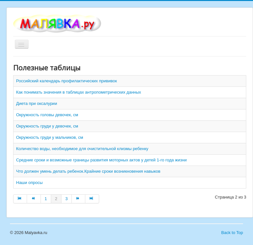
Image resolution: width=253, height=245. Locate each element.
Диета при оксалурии (36, 103)
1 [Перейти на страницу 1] (46, 198)
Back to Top (232, 232)
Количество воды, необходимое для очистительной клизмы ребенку (82, 148)
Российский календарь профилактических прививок (66, 80)
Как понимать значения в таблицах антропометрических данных (78, 92)
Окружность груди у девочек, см (47, 126)
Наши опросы (29, 182)
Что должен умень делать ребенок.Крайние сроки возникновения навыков (88, 171)
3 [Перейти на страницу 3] (66, 198)
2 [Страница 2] (56, 198)
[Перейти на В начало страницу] (20, 198)
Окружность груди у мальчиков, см (49, 137)
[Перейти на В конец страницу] (92, 198)
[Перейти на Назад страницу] (34, 198)
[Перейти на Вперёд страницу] (78, 198)
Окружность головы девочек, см (47, 114)
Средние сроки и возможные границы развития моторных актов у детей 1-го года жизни (101, 160)
